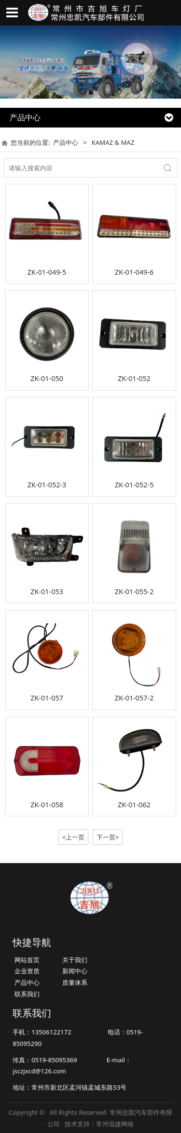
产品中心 (65, 142)
